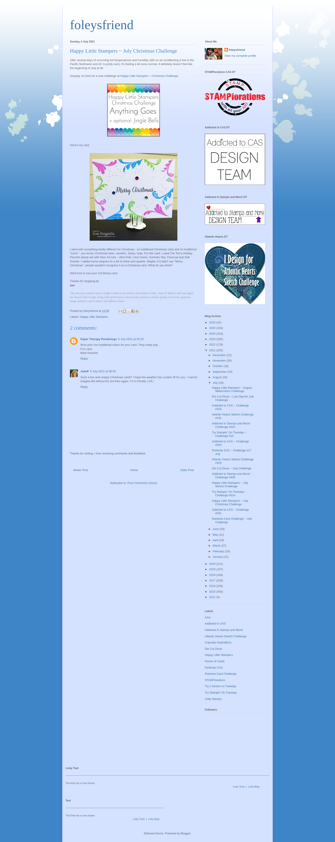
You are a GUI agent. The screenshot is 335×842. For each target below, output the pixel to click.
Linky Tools (239, 786)
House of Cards (215, 661)
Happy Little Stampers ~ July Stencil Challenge (230, 484)
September (220, 371)
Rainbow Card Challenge (221, 673)
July (216, 382)
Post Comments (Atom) (142, 483)
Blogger (185, 833)
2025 (212, 328)
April (216, 540)
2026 (212, 322)
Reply (84, 358)
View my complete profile (240, 55)
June (216, 529)
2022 (212, 344)
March (217, 545)
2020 (212, 563)
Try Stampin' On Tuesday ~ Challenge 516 (229, 434)
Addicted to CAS (215, 623)
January (218, 556)
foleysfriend (102, 25)
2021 (212, 350)
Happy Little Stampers (94, 316)
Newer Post (80, 470)
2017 (212, 580)
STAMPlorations (215, 680)
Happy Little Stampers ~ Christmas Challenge (149, 76)
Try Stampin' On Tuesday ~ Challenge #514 (229, 493)
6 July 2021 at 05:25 (131, 339)
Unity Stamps (213, 699)
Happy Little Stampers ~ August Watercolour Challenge (232, 389)
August (217, 377)
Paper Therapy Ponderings (98, 339)
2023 (212, 339)
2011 (212, 597)
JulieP (84, 371)
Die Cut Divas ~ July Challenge (231, 468)
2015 (212, 591)
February (219, 551)
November (220, 360)
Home (134, 470)
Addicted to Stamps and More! (224, 630)
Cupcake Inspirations (218, 642)
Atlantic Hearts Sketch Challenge (225, 636)
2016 (212, 586)
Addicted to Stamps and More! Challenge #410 (231, 425)
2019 (212, 569)
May (216, 534)
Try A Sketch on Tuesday (220, 686)
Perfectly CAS (214, 667)
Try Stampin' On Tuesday (221, 692)
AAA (207, 617)
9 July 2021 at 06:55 (103, 371)
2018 (212, 575)
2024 (212, 333)
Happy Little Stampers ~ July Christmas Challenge (230, 502)
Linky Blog (253, 786)
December (220, 355)
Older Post (187, 470)
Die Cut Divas (213, 648)
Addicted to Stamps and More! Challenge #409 (231, 475)
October (218, 366)
